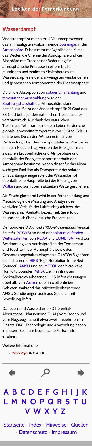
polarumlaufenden (68, 233)
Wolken (8, 186)
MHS (39, 271)
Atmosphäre (12, 49)
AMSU (24, 266)
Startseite (14, 424)
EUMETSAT (65, 238)
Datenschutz (33, 432)
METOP (50, 266)
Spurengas (68, 44)
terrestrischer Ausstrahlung (24, 98)
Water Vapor (20, 353)
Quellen (80, 424)
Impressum (64, 432)
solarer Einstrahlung (62, 92)
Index (35, 424)
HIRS (33, 260)
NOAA (42, 238)
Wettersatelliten (15, 238)
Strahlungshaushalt (18, 103)
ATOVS (24, 233)
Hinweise (56, 424)
